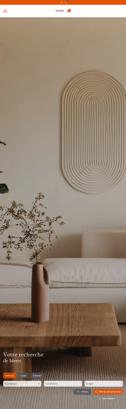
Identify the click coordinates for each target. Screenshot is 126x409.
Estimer (37, 378)
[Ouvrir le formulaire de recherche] (82, 395)
